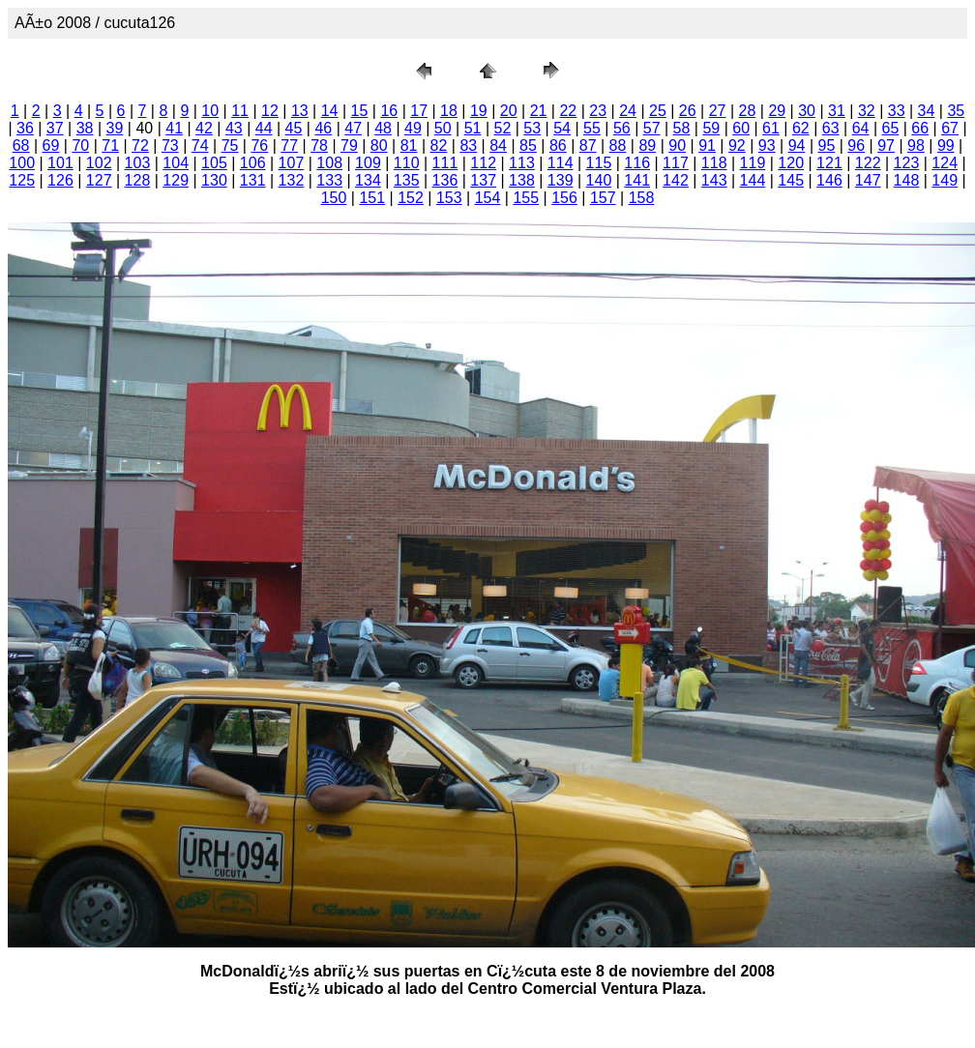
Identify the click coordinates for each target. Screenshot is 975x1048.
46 (323, 128)
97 (886, 145)
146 (829, 180)
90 (677, 145)
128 (138, 180)
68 (21, 145)
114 (560, 163)
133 (329, 180)
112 (483, 163)
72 (140, 145)
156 (564, 197)
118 (714, 163)
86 (558, 145)
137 (483, 180)
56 (622, 128)
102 (99, 163)
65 (890, 128)
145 (791, 180)
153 (449, 197)
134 (368, 180)
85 (528, 145)
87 (588, 145)
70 (80, 145)
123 (907, 163)
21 (538, 110)
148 (907, 180)
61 (771, 128)
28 (747, 110)
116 (637, 163)
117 (676, 163)
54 (562, 128)
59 (711, 128)
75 (230, 145)
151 (372, 197)
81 (409, 145)
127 (99, 180)
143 (714, 180)
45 (294, 128)
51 (473, 128)
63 (831, 128)
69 (51, 145)
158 (642, 197)
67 (950, 128)
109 (368, 163)
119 (753, 163)
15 (360, 110)
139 (560, 180)
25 (657, 110)
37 (55, 128)
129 (175, 180)
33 (896, 110)
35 (955, 110)
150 (334, 197)
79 (349, 145)
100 (22, 163)
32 (866, 110)
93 (767, 145)
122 (868, 163)
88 (618, 145)
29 (776, 110)
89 (647, 145)
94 (797, 145)
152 (411, 197)
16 (389, 110)
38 (85, 128)
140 (599, 180)
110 (407, 163)
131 (253, 180)
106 (253, 163)
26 (687, 110)
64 (861, 128)
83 (468, 145)
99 (946, 145)
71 (110, 145)
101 (60, 163)
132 (292, 180)
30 (806, 110)
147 (868, 180)
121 (829, 163)
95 (827, 145)
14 (330, 110)
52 (503, 128)
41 (174, 128)
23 (597, 110)
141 (637, 180)
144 (753, 180)
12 (270, 110)
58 (682, 128)
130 (214, 180)
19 (479, 110)
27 (717, 110)
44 (264, 128)
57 (652, 128)
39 (115, 128)
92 (737, 145)
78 (319, 145)
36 (25, 128)
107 (292, 163)
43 (234, 128)
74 (200, 145)
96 (856, 145)
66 (920, 128)
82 (439, 145)
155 (526, 197)
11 (240, 110)
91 (707, 145)
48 (383, 128)
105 (214, 163)
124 (944, 163)
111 (445, 163)
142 (676, 180)
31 (836, 110)
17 (419, 110)
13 (300, 110)
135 (407, 180)
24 (627, 110)
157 (603, 197)
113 (522, 163)
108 (329, 163)
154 (488, 197)
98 (916, 145)
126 (60, 180)
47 (353, 128)
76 (259, 145)
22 (567, 110)
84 (498, 145)
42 (204, 128)
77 (289, 145)
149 (944, 180)
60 (741, 128)
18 (449, 110)
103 (138, 163)
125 (22, 180)
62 (801, 128)
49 (413, 128)
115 (599, 163)
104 (175, 163)
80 (379, 145)
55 (592, 128)
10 (210, 110)
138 (522, 180)
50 (443, 128)
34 (926, 110)
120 (791, 163)
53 (532, 128)
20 (508, 110)
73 (170, 145)
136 (445, 180)
